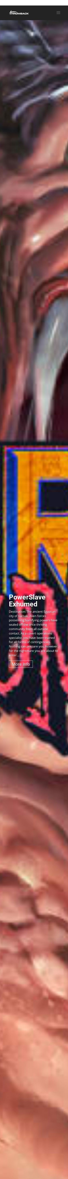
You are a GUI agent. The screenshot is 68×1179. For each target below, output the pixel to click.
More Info (21, 664)
